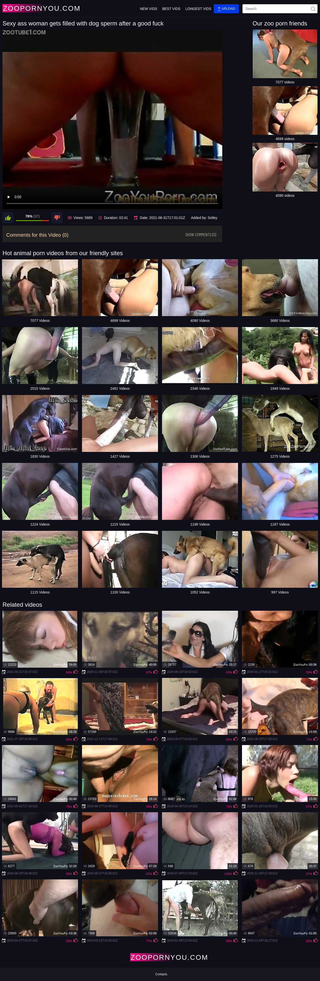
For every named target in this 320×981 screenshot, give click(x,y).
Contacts (161, 974)
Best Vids (171, 9)
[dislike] (57, 217)
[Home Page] (32, 8)
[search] (280, 8)
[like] (8, 217)
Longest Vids (198, 9)
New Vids (148, 9)
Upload (226, 9)
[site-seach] (313, 8)
